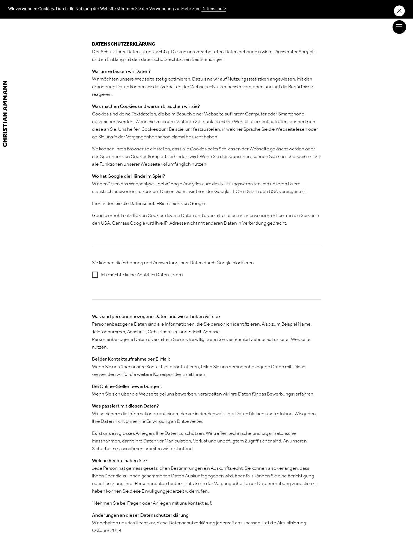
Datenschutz (213, 9)
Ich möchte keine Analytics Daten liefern (142, 275)
